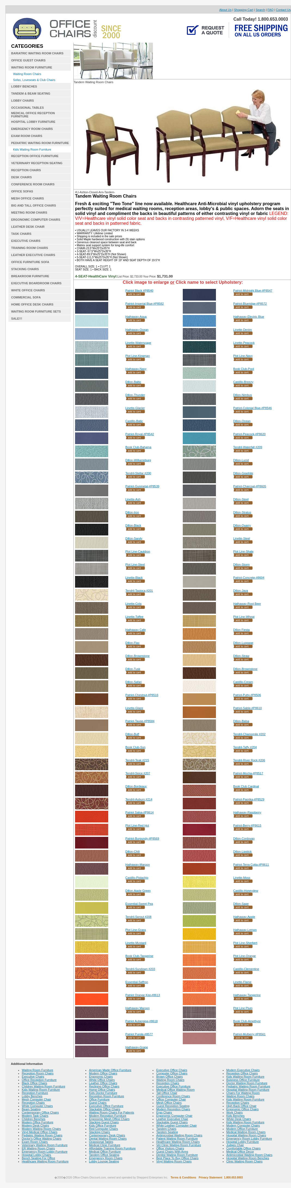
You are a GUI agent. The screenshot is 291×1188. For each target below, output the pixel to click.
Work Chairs (234, 1112)
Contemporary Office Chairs (40, 1112)
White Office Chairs (102, 1079)
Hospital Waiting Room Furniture (248, 1089)
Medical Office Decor (240, 1151)
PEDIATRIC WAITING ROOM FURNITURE (40, 143)
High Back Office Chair (241, 1106)
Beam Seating (31, 1109)
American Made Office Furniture (110, 1070)
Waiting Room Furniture (37, 1070)
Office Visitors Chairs (170, 1148)
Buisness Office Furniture (243, 1079)
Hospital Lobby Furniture (242, 1141)
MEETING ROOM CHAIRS (29, 212)
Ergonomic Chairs (101, 1076)
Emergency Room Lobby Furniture (44, 1151)
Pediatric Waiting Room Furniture (248, 1086)
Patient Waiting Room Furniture (177, 1138)
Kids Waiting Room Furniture (32, 149)
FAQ (271, 9)
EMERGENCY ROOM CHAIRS (32, 128)
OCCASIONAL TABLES (27, 107)
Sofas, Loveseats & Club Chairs (34, 80)
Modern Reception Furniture (107, 1115)
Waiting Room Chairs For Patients (111, 1112)
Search (260, 9)
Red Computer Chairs (103, 1128)
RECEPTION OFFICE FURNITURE (34, 156)
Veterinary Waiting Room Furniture (44, 1145)
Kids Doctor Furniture (103, 1093)
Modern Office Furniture (37, 1122)
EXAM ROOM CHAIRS (26, 136)
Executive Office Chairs (171, 1070)
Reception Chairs (33, 1102)
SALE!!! (16, 318)
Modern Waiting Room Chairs (41, 1128)
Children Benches (33, 1119)
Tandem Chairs (166, 1128)
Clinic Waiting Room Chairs (244, 1161)
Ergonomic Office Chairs (242, 1109)
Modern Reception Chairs (173, 1109)
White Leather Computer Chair (176, 1125)
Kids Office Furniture (102, 1125)
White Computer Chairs (37, 1106)
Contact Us (283, 9)
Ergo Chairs (164, 1112)
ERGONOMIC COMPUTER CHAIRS (35, 219)
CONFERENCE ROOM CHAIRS (33, 184)
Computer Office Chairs (171, 1073)
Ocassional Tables (101, 1141)
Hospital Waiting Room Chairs (246, 1135)
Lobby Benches (32, 1096)
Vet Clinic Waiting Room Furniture (178, 1145)
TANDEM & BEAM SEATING (30, 93)
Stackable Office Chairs (104, 1109)
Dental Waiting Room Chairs (107, 1138)
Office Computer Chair (171, 1099)
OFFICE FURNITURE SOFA (30, 262)
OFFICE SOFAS (22, 191)
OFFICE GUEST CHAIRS (28, 60)
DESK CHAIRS (21, 177)
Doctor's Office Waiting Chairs (41, 1138)
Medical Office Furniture (105, 1151)
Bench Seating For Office (38, 1158)
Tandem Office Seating (104, 1154)
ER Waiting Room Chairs (38, 1148)
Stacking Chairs (99, 1132)
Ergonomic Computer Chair (174, 1115)
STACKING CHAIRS (25, 269)
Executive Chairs (33, 1076)
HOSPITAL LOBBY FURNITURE (33, 121)
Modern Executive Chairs (243, 1070)
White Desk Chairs (238, 1119)
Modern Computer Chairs (243, 1125)
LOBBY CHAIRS (22, 100)
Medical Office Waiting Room (175, 1089)
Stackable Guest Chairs (172, 1122)
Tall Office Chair (166, 1093)
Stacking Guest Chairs (104, 1122)
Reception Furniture (35, 1093)
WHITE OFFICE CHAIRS (28, 290)
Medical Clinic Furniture (104, 1145)
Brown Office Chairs (169, 1076)
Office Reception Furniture (39, 1079)
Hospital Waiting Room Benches (247, 1158)
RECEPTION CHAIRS (26, 170)
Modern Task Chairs (35, 1115)
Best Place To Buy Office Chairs (177, 1158)
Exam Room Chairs (35, 1141)
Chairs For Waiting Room (243, 1093)
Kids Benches (235, 1115)
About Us (225, 9)
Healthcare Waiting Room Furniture (45, 1161)
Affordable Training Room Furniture (112, 1148)
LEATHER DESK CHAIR (28, 226)
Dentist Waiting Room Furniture (177, 1154)
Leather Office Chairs (103, 1083)
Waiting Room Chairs (27, 74)
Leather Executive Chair (172, 1119)
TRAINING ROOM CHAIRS (29, 248)
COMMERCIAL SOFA (26, 297)
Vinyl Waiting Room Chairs (173, 1161)
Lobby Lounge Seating (104, 1161)
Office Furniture (99, 1099)
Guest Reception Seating (172, 1106)
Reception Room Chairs (38, 1073)
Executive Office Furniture (106, 1106)
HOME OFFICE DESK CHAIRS (32, 304)
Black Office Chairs (34, 1083)
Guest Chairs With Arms (172, 1151)
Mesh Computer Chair (36, 1099)
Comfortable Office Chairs (243, 1148)
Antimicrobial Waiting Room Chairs (179, 1135)
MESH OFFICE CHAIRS (27, 198)
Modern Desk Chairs (35, 1125)
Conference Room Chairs (173, 1096)
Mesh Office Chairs (168, 1102)
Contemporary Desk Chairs (107, 1135)
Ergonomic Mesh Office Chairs (109, 1119)
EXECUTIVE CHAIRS (26, 240)
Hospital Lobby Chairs (36, 1154)
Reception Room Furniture (106, 1096)
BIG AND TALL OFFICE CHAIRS (33, 205)
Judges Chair (235, 1145)
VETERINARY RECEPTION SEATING (37, 163)
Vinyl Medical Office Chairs (39, 1132)
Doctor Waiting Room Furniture (246, 1083)
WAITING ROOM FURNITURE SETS (36, 311)
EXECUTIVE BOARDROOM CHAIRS (36, 283)
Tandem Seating (167, 1132)
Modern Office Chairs (103, 1073)
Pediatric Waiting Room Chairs (42, 1135)
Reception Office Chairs (242, 1073)
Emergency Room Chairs (105, 1158)
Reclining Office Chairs (104, 1086)
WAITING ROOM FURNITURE (31, 67)
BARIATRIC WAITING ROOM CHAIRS (37, 53)
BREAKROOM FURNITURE (30, 276)
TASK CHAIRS (21, 233)
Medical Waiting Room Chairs (245, 1132)
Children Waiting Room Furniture (43, 1086)
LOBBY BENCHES (24, 86)
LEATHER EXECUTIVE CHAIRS (33, 255)
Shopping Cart (243, 9)
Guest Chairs (97, 1102)
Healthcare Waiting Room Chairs (178, 1141)
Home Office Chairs (102, 1089)
